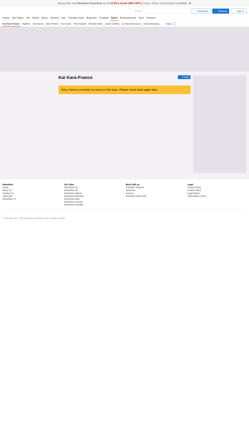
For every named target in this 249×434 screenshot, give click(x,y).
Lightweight (74, 140)
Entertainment (126, 17)
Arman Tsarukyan (71, 132)
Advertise (130, 400)
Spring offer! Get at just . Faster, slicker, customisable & (122, 3)
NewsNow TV (9, 409)
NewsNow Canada (73, 412)
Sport (112, 17)
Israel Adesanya (152, 24)
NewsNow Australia (74, 415)
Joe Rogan (68, 194)
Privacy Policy (194, 398)
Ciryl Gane (66, 24)
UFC (78, 123)
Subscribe (8, 406)
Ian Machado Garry (132, 24)
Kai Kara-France (11, 24)
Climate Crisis (74, 17)
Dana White (81, 235)
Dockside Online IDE (135, 406)
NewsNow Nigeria (73, 403)
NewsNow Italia (71, 409)
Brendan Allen (96, 24)
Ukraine (53, 17)
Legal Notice (193, 403)
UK (28, 17)
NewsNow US (70, 400)
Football (102, 17)
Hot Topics (18, 17)
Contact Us (8, 403)
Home (6, 17)
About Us (7, 400)
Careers (130, 403)
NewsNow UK (70, 398)
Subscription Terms (197, 406)
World (35, 17)
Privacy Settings (195, 409)
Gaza (44, 17)
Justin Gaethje (113, 24)
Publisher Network (135, 398)
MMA (83, 140)
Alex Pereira (52, 24)
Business (90, 17)
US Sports (86, 123)
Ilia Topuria (38, 24)
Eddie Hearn (69, 235)
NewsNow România (74, 406)
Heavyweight (69, 169)
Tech (139, 17)
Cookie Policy (194, 400)
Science (148, 17)
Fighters (26, 24)
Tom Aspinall (79, 24)
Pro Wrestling (81, 186)
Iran (62, 17)
